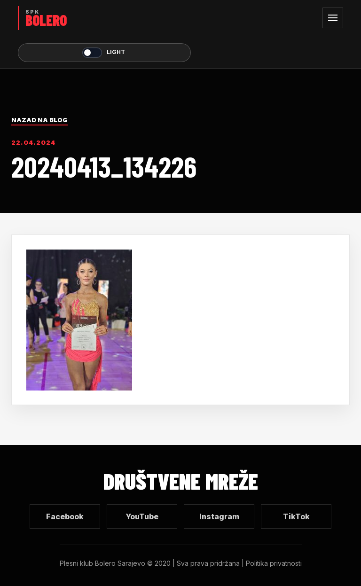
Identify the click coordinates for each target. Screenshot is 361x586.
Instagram (219, 516)
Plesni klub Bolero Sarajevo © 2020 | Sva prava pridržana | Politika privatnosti (181, 563)
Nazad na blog (39, 120)
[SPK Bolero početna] (104, 18)
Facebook (65, 516)
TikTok (296, 516)
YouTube (142, 516)
